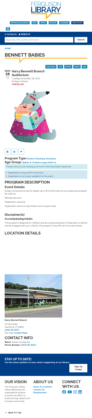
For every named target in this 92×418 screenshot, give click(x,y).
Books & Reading (36, 159)
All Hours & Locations (19, 23)
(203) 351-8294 (28, 345)
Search (81, 40)
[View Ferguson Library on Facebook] (64, 393)
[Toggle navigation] (8, 29)
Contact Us (39, 390)
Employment (40, 392)
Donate (53, 23)
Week (77, 67)
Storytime (51, 159)
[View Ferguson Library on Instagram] (75, 393)
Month (68, 67)
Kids (34, 23)
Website (25, 34)
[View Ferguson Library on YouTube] (70, 393)
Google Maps (20, 333)
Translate (64, 23)
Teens (43, 23)
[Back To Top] (46, 412)
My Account (77, 23)
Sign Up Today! (78, 368)
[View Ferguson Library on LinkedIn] (80, 393)
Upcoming (51, 67)
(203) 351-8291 (12, 330)
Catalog (12, 34)
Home (8, 48)
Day (84, 67)
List (60, 67)
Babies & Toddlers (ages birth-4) (39, 162)
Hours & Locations (42, 387)
